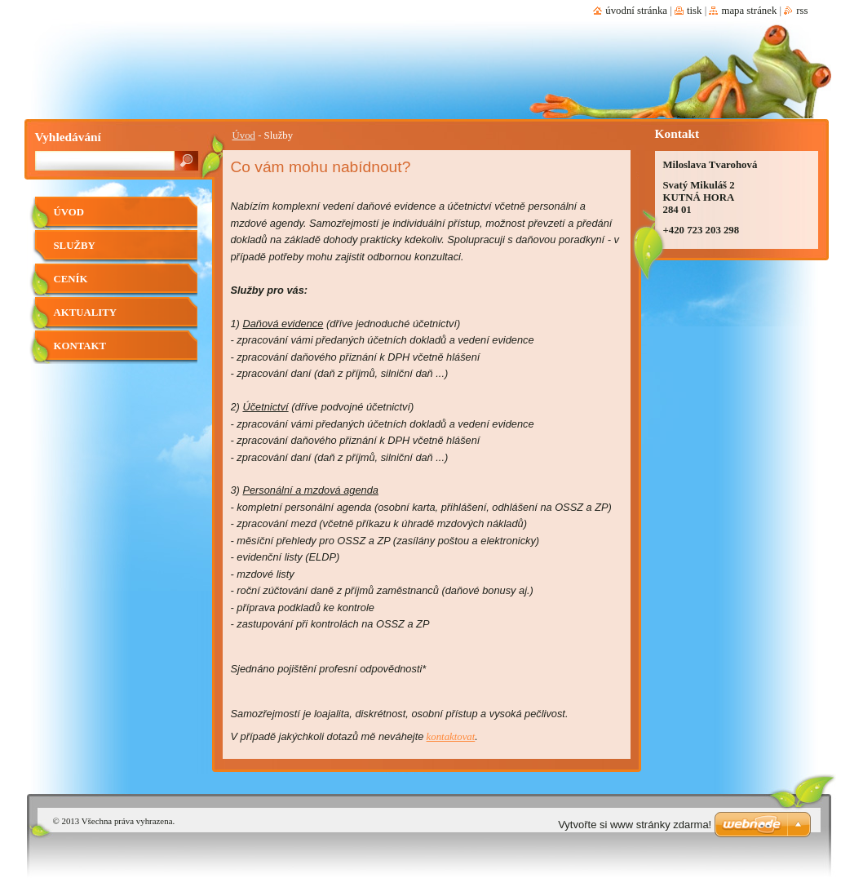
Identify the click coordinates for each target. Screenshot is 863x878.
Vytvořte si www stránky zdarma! (634, 824)
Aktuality (85, 312)
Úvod (243, 135)
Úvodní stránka (636, 10)
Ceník (71, 279)
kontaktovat (451, 737)
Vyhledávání (68, 137)
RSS (802, 10)
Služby (74, 245)
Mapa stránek (749, 10)
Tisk (694, 10)
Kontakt (80, 346)
